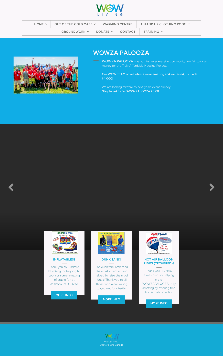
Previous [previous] (11, 187)
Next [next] (212, 187)
